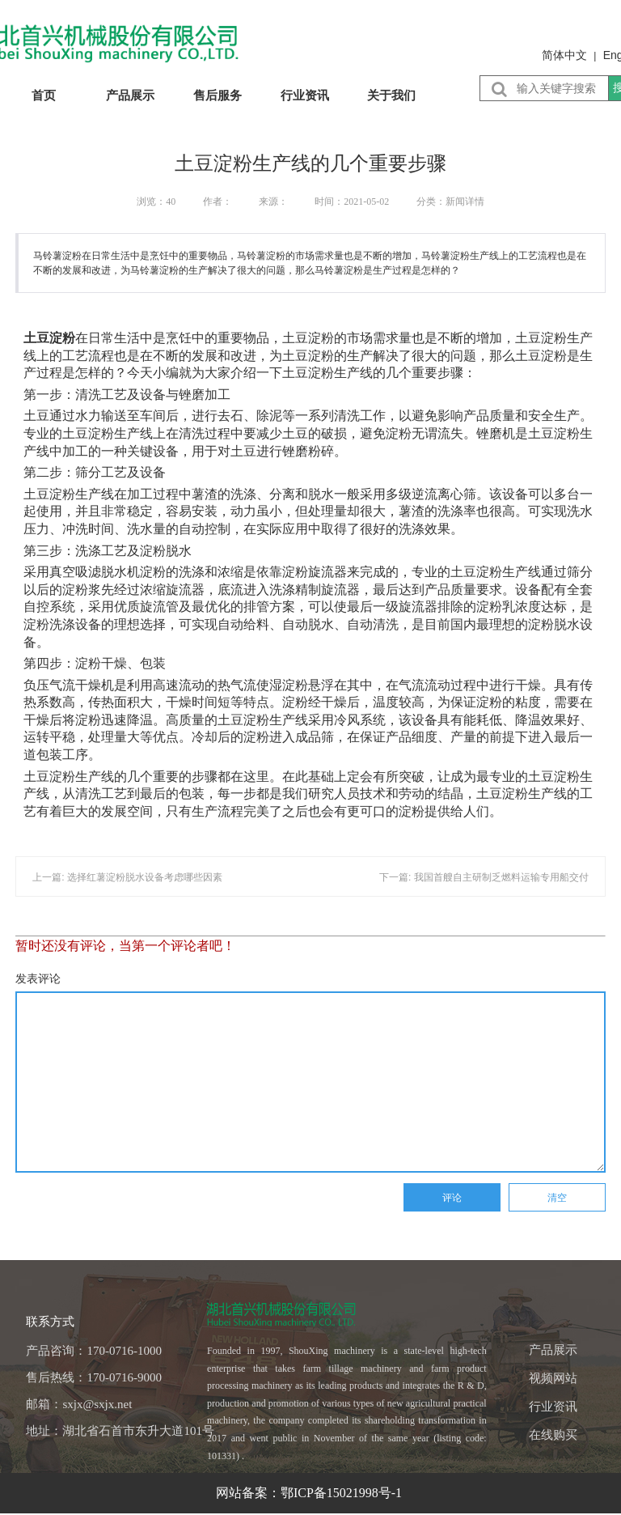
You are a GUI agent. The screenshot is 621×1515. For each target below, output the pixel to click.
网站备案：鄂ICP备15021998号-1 (310, 1493)
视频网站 (553, 1378)
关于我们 (391, 95)
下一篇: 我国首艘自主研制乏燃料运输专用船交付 (484, 877)
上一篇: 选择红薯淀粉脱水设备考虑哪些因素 (127, 877)
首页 (44, 95)
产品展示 (130, 95)
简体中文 (564, 55)
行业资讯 (305, 95)
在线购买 (553, 1434)
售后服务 (217, 95)
